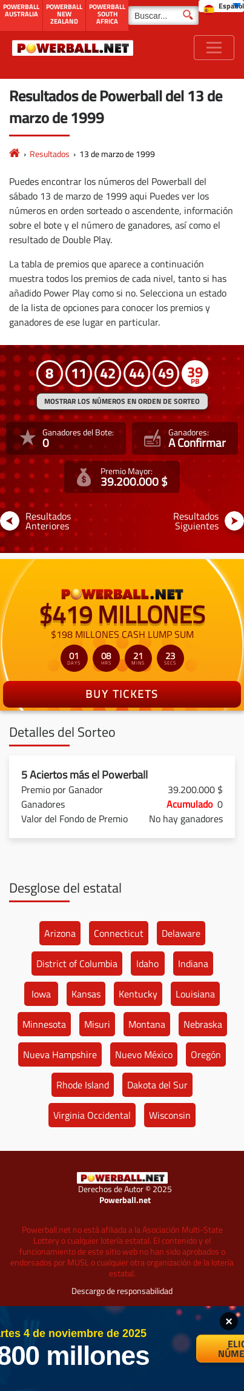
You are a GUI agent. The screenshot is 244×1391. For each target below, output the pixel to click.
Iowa (41, 994)
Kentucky (138, 994)
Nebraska (202, 1024)
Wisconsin (170, 1115)
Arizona (60, 933)
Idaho (147, 963)
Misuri (97, 1024)
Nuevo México (144, 1054)
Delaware (181, 933)
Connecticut (118, 933)
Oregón (206, 1054)
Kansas (86, 994)
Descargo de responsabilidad (122, 1290)
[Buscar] (163, 15)
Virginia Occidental (92, 1115)
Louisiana (195, 994)
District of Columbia (76, 963)
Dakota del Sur (157, 1085)
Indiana (193, 963)
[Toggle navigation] (214, 47)
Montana (146, 1024)
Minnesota (44, 1024)
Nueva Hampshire (60, 1054)
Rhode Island (82, 1085)
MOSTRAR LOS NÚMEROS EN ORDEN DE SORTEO (122, 401)
